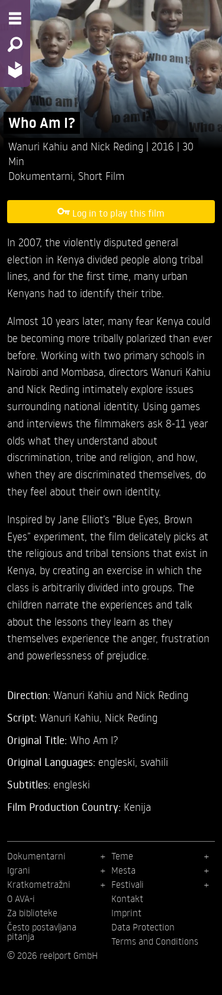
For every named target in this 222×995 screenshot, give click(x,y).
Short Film (101, 175)
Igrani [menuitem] (18, 870)
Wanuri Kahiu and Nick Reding (77, 146)
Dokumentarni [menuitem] (36, 856)
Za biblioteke (32, 913)
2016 (164, 146)
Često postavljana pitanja (41, 931)
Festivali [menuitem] (127, 884)
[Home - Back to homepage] (15, 69)
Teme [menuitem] (122, 856)
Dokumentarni (40, 175)
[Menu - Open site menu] (15, 18)
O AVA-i (21, 898)
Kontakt (127, 898)
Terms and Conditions (154, 941)
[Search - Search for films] (15, 44)
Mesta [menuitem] (123, 870)
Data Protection (143, 927)
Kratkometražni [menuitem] (38, 884)
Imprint (126, 913)
